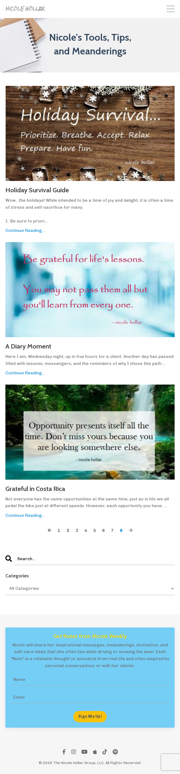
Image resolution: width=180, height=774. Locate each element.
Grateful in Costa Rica (35, 489)
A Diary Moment (28, 346)
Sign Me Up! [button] (90, 716)
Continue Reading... (25, 230)
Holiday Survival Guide (37, 190)
